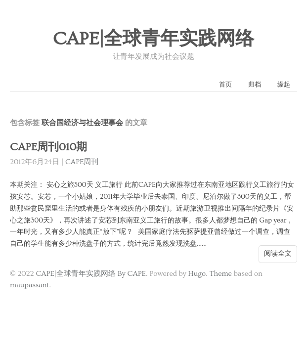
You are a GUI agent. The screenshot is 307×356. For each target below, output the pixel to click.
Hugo (197, 273)
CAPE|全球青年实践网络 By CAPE (91, 273)
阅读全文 (278, 254)
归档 (254, 84)
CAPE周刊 (82, 162)
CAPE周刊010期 (48, 147)
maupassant (29, 285)
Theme (220, 273)
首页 (225, 84)
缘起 (283, 84)
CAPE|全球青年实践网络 (154, 39)
